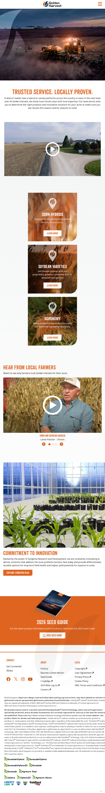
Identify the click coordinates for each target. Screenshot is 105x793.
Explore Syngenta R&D (18, 572)
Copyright (81, 668)
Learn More (52, 233)
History (44, 668)
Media (9, 670)
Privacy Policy (83, 676)
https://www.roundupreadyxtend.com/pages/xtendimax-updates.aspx (55, 715)
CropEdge (47, 681)
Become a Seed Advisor (52, 672)
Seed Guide (46, 676)
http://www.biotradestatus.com (66, 751)
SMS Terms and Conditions (90, 685)
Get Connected (13, 666)
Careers (46, 689)
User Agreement (84, 672)
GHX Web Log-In (50, 685)
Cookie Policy (81, 681)
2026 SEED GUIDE (52, 635)
